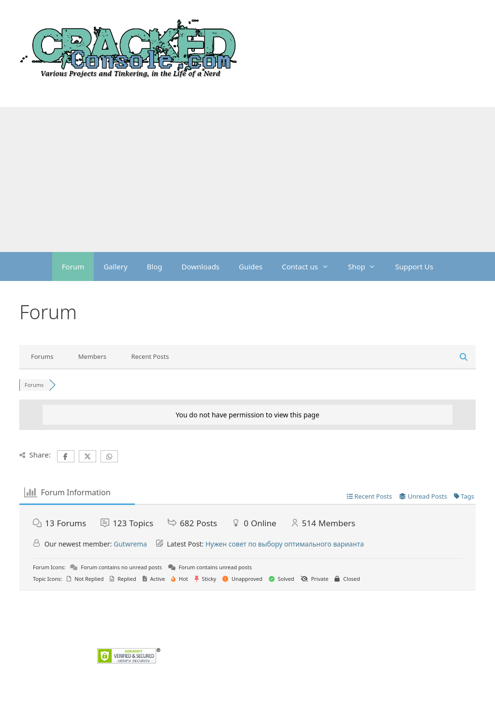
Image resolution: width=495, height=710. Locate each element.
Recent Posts (150, 356)
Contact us (310, 266)
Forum (73, 266)
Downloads (201, 266)
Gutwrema (130, 543)
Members (92, 356)
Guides (250, 266)
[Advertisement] (247, 179)
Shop (367, 266)
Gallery (115, 266)
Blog (154, 266)
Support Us (414, 266)
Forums (42, 356)
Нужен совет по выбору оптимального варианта (284, 543)
